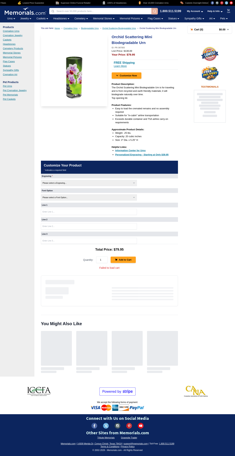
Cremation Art (10, 74)
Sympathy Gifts (11, 70)
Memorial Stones (12, 52)
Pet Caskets (9, 99)
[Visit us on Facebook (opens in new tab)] (212, 3)
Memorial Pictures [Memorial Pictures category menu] (131, 18)
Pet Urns (7, 86)
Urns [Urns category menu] (11, 18)
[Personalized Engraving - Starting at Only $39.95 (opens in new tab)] (142, 154)
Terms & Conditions (109, 446)
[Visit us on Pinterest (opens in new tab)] (221, 3)
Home (57, 28)
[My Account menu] (195, 11)
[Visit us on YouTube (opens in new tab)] (231, 3)
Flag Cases (9, 61)
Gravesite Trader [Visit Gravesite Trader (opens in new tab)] (129, 437)
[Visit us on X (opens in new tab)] (226, 3)
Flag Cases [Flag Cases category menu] (155, 18)
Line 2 (44, 219)
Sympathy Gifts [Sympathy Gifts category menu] (194, 18)
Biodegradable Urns (90, 28)
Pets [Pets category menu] (224, 18)
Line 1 (44, 205)
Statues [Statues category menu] (173, 18)
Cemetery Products (13, 48)
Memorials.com (68, 443)
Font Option (47, 190)
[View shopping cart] (228, 11)
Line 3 (44, 234)
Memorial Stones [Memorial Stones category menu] (104, 18)
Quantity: (88, 259)
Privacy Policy (128, 446)
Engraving (47, 176)
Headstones (9, 44)
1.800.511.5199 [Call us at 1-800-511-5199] (170, 11)
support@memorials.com (135, 443)
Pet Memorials (10, 94)
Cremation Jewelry (12, 35)
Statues (7, 65)
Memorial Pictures (12, 57)
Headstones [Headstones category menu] (61, 18)
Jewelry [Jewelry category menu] (25, 18)
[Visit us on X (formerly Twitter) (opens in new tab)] (106, 426)
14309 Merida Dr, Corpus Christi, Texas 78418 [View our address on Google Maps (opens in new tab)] (99, 443)
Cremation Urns (11, 31)
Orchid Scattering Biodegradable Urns (119, 28)
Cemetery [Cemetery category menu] (81, 18)
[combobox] (100, 11)
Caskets (7, 39)
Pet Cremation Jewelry (15, 90)
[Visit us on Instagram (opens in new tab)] (217, 3)
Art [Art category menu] (212, 18)
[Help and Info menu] (215, 11)
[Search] (154, 11)
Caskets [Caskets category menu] (42, 18)
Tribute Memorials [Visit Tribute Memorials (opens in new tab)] (106, 437)
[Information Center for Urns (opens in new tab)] (130, 150)
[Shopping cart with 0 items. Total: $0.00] (210, 29)
